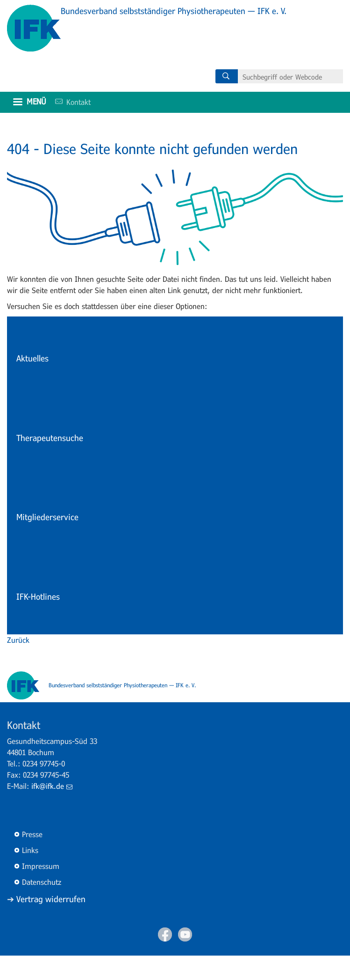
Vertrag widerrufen (51, 899)
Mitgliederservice (47, 517)
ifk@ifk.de (51, 785)
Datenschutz (41, 881)
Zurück (18, 639)
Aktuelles (32, 358)
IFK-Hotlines (38, 596)
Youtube (185, 934)
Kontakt (69, 101)
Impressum (40, 865)
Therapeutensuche (49, 438)
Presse (32, 834)
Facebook (165, 934)
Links (30, 850)
